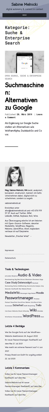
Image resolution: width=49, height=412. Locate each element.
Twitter (22, 213)
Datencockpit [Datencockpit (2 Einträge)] (25, 282)
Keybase (24, 216)
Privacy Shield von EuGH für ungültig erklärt (23, 355)
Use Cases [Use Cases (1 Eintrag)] (8, 311)
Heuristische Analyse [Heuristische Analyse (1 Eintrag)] (33, 286)
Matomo (8, 228)
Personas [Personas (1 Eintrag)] (36, 299)
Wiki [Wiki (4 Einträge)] (33, 310)
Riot (30, 216)
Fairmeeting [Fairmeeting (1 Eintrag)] (9, 286)
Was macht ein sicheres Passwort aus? (21, 347)
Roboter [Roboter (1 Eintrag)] (27, 302)
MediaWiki (9, 226)
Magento (30, 226)
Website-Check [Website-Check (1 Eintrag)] (17, 311)
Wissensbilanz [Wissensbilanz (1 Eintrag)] (17, 317)
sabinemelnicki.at (13, 203)
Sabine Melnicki (24, 4)
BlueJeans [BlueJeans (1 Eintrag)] (36, 279)
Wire (35, 216)
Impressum (9, 250)
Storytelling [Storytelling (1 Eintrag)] (31, 306)
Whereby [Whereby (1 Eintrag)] (26, 311)
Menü (24, 15)
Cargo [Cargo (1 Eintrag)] (41, 279)
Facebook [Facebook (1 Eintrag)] (35, 283)
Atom (26, 228)
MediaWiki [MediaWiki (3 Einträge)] (12, 293)
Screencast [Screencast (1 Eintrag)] (8, 306)
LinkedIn (8, 216)
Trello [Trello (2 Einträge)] (38, 305)
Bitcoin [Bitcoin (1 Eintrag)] (22, 279)
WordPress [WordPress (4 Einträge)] (31, 316)
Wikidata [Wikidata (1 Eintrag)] (40, 311)
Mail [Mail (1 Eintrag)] (20, 289)
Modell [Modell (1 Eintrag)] (33, 293)
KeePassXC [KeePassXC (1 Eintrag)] (14, 289)
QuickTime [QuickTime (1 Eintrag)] (21, 302)
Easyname (23, 231)
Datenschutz (10, 258)
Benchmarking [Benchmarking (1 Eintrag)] (9, 279)
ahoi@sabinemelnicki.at (15, 210)
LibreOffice (18, 228)
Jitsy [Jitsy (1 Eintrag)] (42, 286)
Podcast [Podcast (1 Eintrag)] (7, 302)
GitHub (16, 216)
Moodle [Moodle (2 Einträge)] (40, 292)
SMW (29, 213)
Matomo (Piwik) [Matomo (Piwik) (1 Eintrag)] (26, 289)
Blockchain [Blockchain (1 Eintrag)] (28, 279)
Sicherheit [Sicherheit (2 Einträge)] (18, 305)
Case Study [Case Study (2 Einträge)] (11, 282)
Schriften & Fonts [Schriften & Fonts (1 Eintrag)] (36, 302)
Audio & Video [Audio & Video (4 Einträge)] (29, 275)
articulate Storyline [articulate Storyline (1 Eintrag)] (11, 276)
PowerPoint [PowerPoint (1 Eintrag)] (14, 302)
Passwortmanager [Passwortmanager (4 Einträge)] (19, 298)
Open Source (11, 75)
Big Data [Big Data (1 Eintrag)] (17, 279)
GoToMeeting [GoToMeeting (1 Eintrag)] (22, 286)
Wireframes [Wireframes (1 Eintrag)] (9, 317)
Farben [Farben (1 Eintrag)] (15, 286)
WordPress (20, 226)
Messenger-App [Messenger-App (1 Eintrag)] (25, 293)
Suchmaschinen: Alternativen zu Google (24, 96)
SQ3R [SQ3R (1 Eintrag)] (25, 306)
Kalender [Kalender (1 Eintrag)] (8, 289)
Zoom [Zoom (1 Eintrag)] (42, 317)
